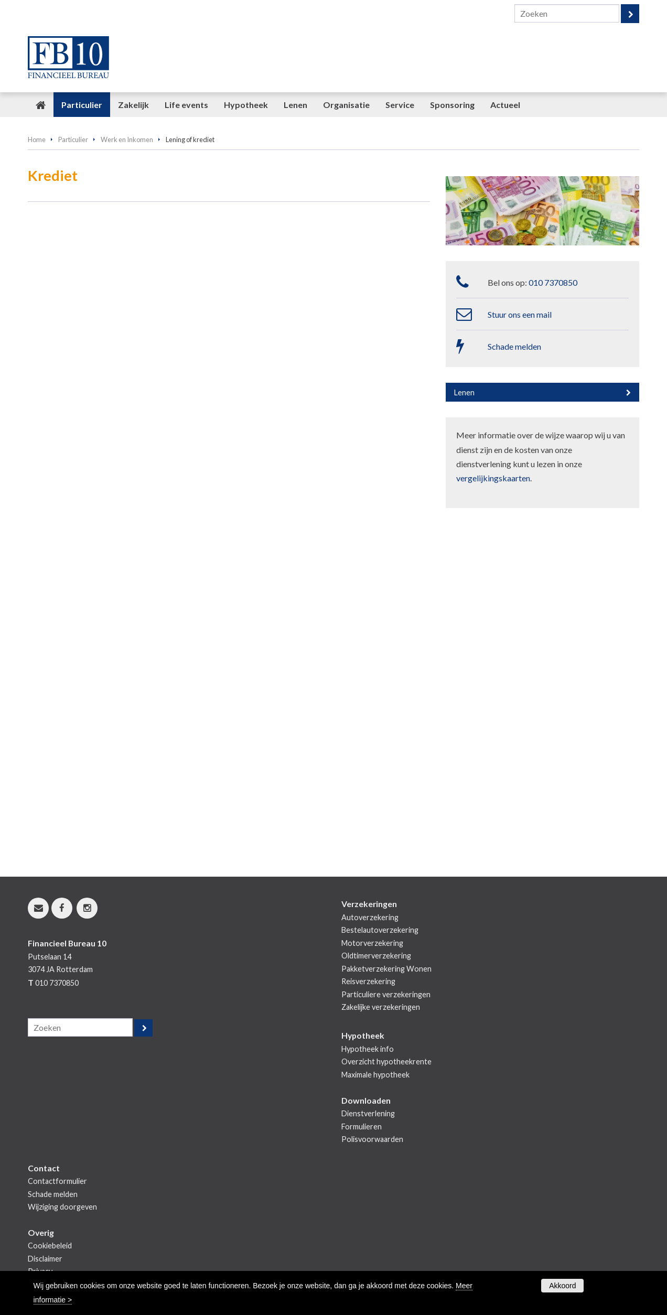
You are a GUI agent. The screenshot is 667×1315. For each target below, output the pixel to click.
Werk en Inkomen (127, 139)
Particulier (73, 139)
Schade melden (514, 346)
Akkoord (562, 1285)
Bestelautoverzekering (379, 929)
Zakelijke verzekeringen (380, 1007)
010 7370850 (553, 282)
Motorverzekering (372, 943)
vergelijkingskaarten (493, 478)
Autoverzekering (370, 917)
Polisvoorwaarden (372, 1139)
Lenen (464, 392)
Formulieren (361, 1126)
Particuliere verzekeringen (386, 994)
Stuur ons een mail (520, 314)
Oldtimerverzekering (376, 955)
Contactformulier (57, 1181)
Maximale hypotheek (375, 1074)
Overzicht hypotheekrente (386, 1061)
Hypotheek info (367, 1048)
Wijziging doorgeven (62, 1206)
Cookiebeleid (50, 1245)
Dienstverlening (368, 1113)
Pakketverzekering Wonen (386, 968)
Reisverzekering (368, 981)
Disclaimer (45, 1258)
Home (37, 139)
